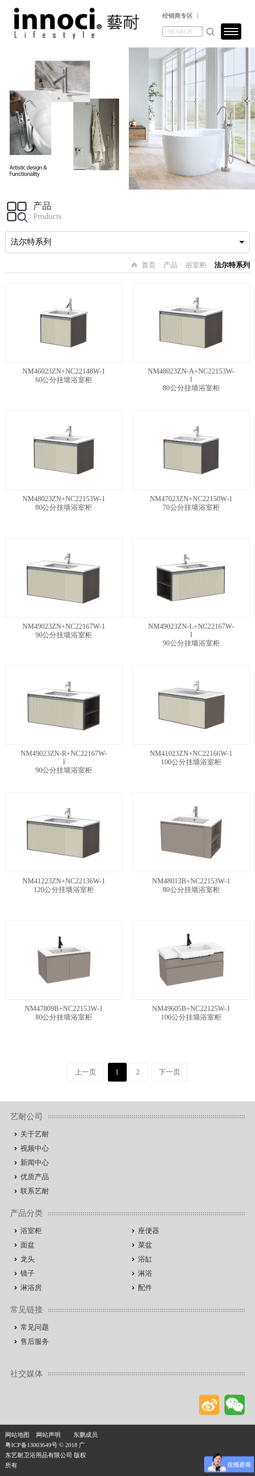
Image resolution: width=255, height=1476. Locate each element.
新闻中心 (34, 1162)
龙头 (27, 1259)
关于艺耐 (34, 1134)
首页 (148, 265)
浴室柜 (196, 265)
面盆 (27, 1245)
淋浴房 (31, 1288)
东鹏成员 (85, 1434)
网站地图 (17, 1434)
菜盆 (145, 1245)
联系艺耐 (34, 1191)
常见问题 (34, 1327)
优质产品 (34, 1177)
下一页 (169, 1072)
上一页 (85, 1072)
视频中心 (34, 1148)
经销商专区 (177, 15)
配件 (145, 1288)
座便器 (148, 1231)
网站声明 (48, 1434)
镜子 (27, 1273)
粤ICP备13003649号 (31, 1445)
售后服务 (34, 1341)
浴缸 (145, 1259)
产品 (170, 265)
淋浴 (145, 1273)
